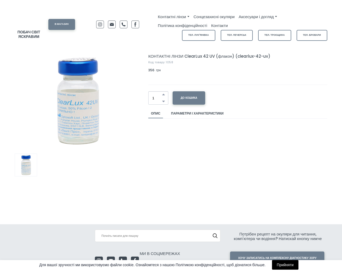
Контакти (219, 25)
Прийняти (285, 265)
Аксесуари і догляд (256, 16)
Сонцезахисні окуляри (214, 16)
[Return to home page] (29, 19)
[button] (61, 24)
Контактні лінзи (172, 16)
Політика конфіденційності (182, 25)
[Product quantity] (157, 98)
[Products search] (158, 236)
